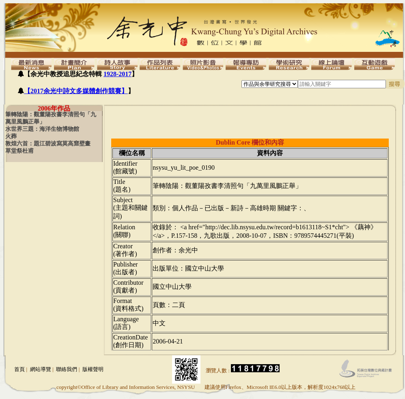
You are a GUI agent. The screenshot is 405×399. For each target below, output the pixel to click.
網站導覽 (40, 369)
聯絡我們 (66, 369)
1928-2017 (117, 73)
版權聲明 (92, 369)
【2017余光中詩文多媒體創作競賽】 (76, 90)
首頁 (19, 369)
